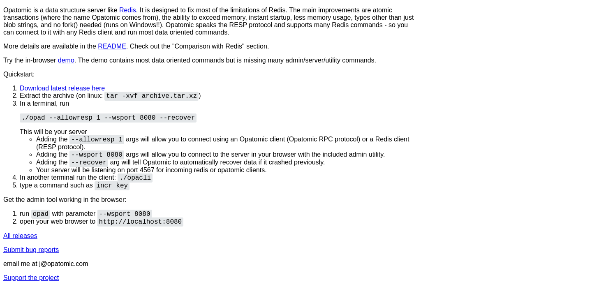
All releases (20, 235)
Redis (127, 10)
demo (66, 60)
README (112, 46)
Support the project (31, 277)
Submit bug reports (31, 249)
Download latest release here (62, 88)
